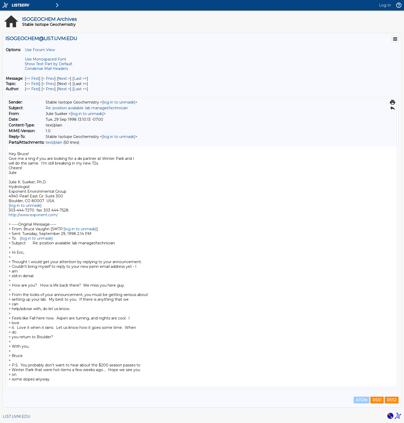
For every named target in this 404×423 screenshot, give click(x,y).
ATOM (361, 400)
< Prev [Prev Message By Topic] (48, 83)
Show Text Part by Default (48, 64)
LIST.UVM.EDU (16, 416)
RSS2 (391, 400)
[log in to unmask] (118, 102)
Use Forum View (40, 49)
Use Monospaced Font (45, 59)
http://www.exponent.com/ (33, 215)
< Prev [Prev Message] (48, 78)
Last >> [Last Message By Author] (80, 89)
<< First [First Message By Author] (32, 89)
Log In (385, 5)
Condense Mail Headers (46, 68)
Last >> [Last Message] (80, 78)
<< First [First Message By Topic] (32, 83)
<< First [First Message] (32, 78)
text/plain (54, 142)
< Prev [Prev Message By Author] (48, 89)
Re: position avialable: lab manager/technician (87, 108)
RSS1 (377, 400)
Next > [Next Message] (64, 78)
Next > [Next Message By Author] (64, 89)
